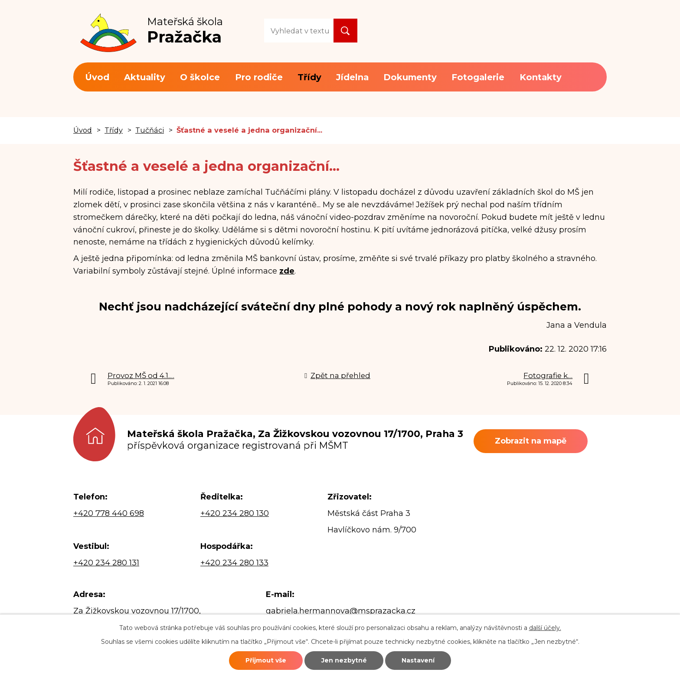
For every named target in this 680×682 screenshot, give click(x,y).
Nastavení (418, 660)
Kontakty (541, 77)
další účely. (545, 628)
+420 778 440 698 (108, 513)
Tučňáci (149, 130)
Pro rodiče (259, 77)
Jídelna (352, 77)
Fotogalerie (477, 77)
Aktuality (144, 77)
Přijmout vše (265, 660)
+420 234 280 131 (106, 563)
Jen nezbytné (344, 660)
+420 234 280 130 (234, 513)
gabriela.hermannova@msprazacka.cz (340, 611)
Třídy (309, 77)
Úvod (97, 77)
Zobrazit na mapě (531, 441)
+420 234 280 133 (234, 563)
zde (286, 271)
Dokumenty (410, 77)
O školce (200, 77)
